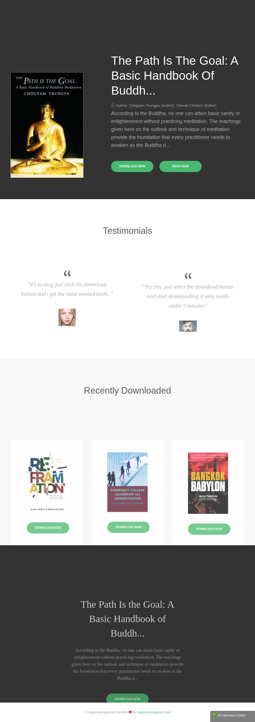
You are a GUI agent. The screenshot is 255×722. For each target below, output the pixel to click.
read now (180, 166)
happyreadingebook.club (154, 712)
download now (132, 166)
